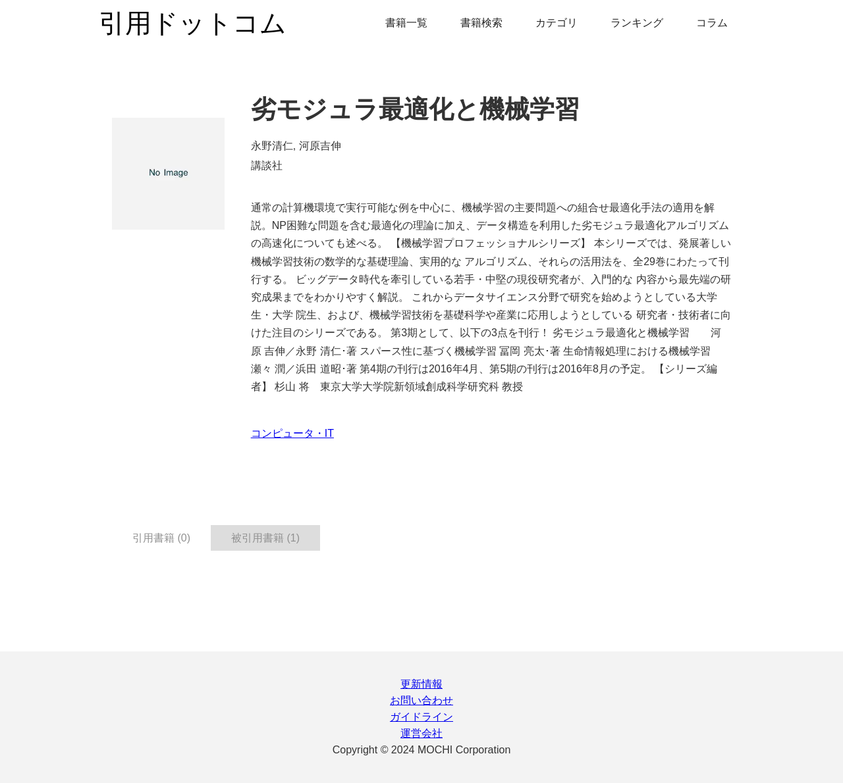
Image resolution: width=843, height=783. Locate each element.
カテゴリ (556, 22)
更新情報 (421, 684)
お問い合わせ (421, 700)
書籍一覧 (406, 22)
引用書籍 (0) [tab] (161, 537)
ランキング (637, 22)
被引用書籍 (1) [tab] (265, 537)
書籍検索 (481, 22)
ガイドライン (421, 716)
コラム (712, 22)
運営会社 (421, 733)
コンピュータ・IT (292, 433)
